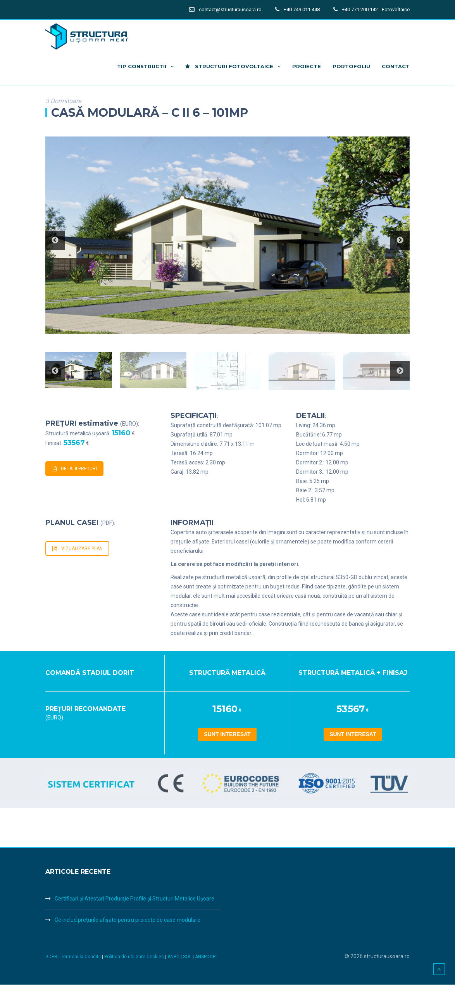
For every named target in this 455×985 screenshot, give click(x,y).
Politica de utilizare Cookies (134, 957)
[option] (227, 235)
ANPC (174, 957)
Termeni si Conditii (81, 957)
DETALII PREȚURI (74, 468)
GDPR (51, 957)
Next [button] (400, 240)
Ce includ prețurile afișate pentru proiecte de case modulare (127, 920)
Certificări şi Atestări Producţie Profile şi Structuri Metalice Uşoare (134, 899)
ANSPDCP (205, 957)
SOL (188, 957)
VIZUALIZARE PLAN (77, 548)
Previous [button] (55, 240)
